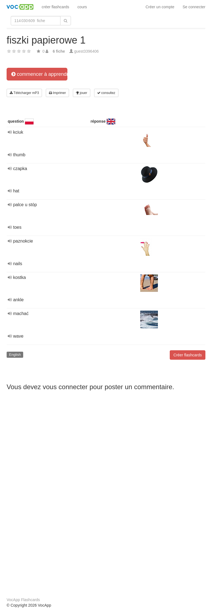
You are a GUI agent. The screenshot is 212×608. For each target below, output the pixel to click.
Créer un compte (159, 7)
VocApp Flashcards (23, 600)
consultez (106, 93)
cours (82, 7)
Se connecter (194, 7)
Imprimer (57, 93)
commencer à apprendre (39, 74)
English (15, 355)
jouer (81, 93)
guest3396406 (86, 51)
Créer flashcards (187, 355)
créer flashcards (55, 7)
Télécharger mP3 (24, 93)
